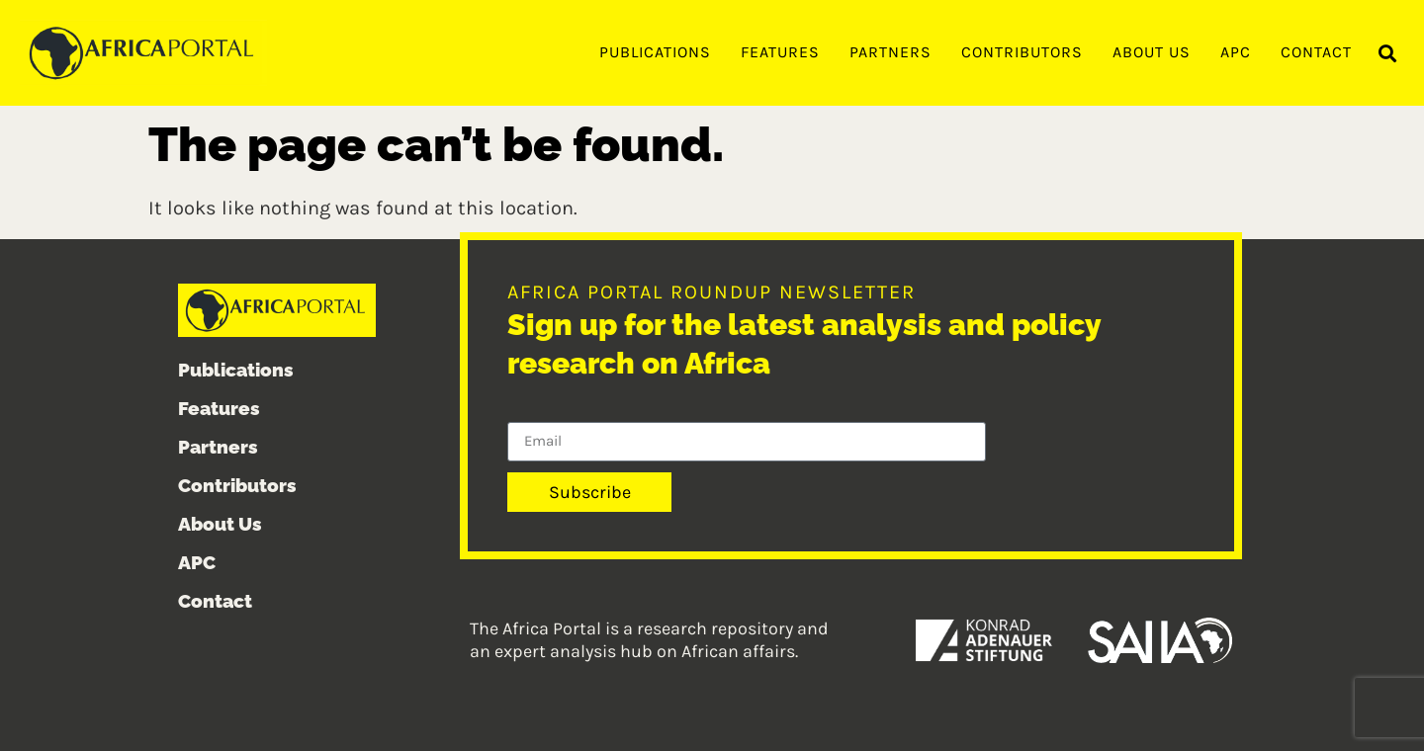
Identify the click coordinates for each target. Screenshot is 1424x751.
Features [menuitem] (780, 51)
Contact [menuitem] (1316, 51)
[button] (1388, 54)
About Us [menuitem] (1151, 51)
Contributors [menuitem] (1022, 51)
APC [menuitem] (1235, 51)
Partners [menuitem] (890, 51)
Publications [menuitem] (655, 51)
